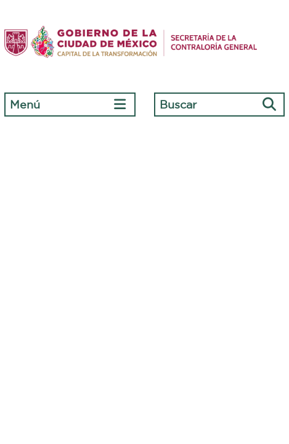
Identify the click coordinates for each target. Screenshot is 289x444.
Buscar (178, 104)
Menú (25, 104)
